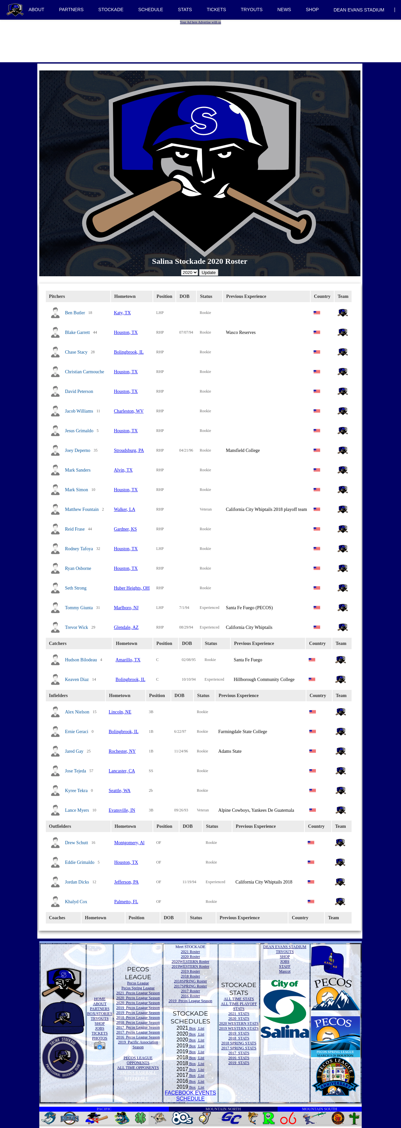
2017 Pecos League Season (138, 1027)
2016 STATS (238, 1058)
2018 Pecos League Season (138, 1017)
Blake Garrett (77, 332)
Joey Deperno (77, 450)
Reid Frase (75, 529)
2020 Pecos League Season (138, 998)
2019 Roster (190, 971)
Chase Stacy (76, 352)
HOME (99, 999)
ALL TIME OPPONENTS (138, 1067)
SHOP (312, 9)
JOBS (99, 1028)
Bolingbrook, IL (129, 352)
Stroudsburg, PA (129, 450)
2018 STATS (238, 1038)
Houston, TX (126, 332)
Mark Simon (76, 489)
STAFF (284, 966)
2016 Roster (190, 996)
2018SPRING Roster (190, 981)
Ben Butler (75, 312)
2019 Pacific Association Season (138, 1044)
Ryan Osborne (78, 568)
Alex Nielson (77, 712)
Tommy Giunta (79, 607)
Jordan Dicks (77, 882)
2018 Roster (190, 976)
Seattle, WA (120, 790)
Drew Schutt (76, 842)
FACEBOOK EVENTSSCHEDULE (190, 1095)
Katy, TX (122, 312)
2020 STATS (238, 1018)
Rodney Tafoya (79, 548)
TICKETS (216, 9)
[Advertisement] (201, 39)
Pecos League (138, 983)
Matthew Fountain (82, 509)
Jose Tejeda (75, 770)
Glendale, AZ (126, 627)
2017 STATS (238, 1053)
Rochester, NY (122, 751)
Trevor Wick (76, 627)
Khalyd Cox (76, 901)
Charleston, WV (129, 411)
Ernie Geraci (76, 731)
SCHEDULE (150, 9)
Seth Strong (76, 588)
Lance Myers (77, 810)
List (200, 1028)
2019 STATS (238, 1033)
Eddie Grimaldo (80, 862)
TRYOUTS (252, 9)
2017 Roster (190, 991)
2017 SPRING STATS (238, 1048)
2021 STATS (238, 1013)
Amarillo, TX (128, 659)
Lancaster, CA (122, 770)
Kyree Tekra (76, 790)
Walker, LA (124, 509)
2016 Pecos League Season (138, 1037)
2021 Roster (190, 951)
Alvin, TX (123, 470)
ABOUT (36, 9)
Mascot (284, 971)
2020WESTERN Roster (190, 961)
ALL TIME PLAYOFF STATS (239, 1006)
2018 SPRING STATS (238, 1043)
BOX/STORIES (99, 1013)
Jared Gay (74, 751)
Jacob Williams (79, 411)
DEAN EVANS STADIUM (359, 9)
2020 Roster (190, 956)
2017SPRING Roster (190, 986)
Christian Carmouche (84, 371)
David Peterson (79, 391)
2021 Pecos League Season (138, 993)
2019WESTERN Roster (190, 966)
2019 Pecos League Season (138, 1007)
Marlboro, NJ (126, 607)
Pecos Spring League (138, 988)
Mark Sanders (78, 470)
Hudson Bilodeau (81, 659)
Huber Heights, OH (132, 588)
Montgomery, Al (129, 842)
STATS (185, 9)
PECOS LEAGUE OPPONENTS (138, 1060)
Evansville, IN (122, 810)
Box (192, 1028)
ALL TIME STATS (239, 999)
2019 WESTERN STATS (239, 1028)
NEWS (284, 9)
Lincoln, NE (120, 712)
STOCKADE (110, 9)
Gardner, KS (125, 529)
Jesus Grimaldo (79, 430)
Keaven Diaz (77, 679)
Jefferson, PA (126, 882)
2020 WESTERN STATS (239, 1023)
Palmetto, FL (126, 901)
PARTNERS (71, 9)
